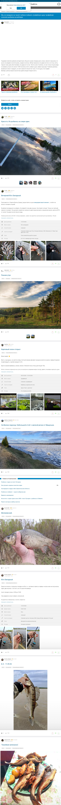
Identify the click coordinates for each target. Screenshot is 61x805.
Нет (11, 8)
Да (21, 8)
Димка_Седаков (8, 420)
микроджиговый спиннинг (41, 202)
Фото (3, 124)
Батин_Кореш (7, 574)
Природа (8, 278)
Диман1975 (7, 739)
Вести (3, 199)
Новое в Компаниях (9, 479)
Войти (9, 104)
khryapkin (6, 22)
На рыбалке (8, 124)
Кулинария (8, 748)
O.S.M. (5, 116)
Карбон (6, 344)
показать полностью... (7, 218)
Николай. (6, 270)
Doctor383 (6, 508)
